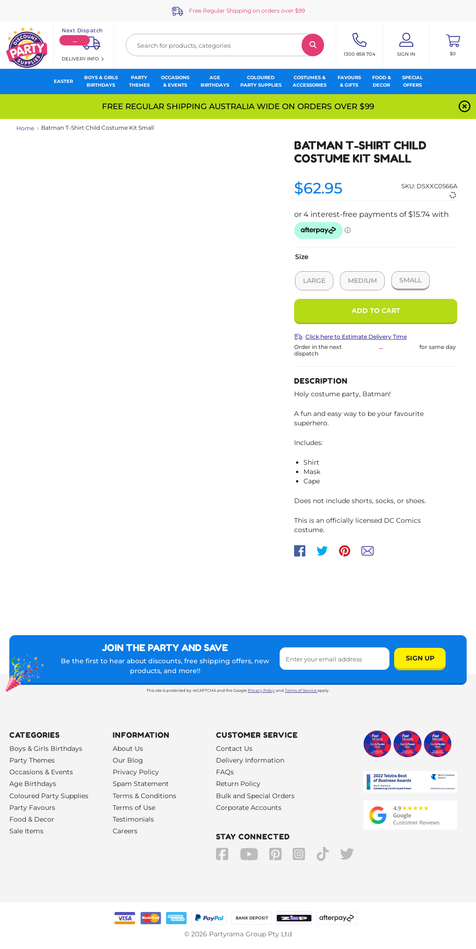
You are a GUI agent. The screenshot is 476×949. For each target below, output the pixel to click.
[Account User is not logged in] (406, 45)
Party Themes (32, 760)
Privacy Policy (261, 690)
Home (25, 128)
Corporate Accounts (248, 807)
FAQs (225, 772)
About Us (128, 748)
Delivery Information (250, 760)
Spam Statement (141, 783)
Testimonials (133, 819)
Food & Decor (31, 819)
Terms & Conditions (144, 796)
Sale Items (26, 831)
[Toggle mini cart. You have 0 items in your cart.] (453, 45)
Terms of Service (301, 690)
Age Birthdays (32, 783)
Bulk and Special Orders (255, 796)
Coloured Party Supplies (48, 796)
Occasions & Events (41, 772)
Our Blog (128, 760)
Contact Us (234, 748)
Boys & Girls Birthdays (45, 748)
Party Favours (32, 807)
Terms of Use (134, 807)
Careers (125, 831)
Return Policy (238, 783)
